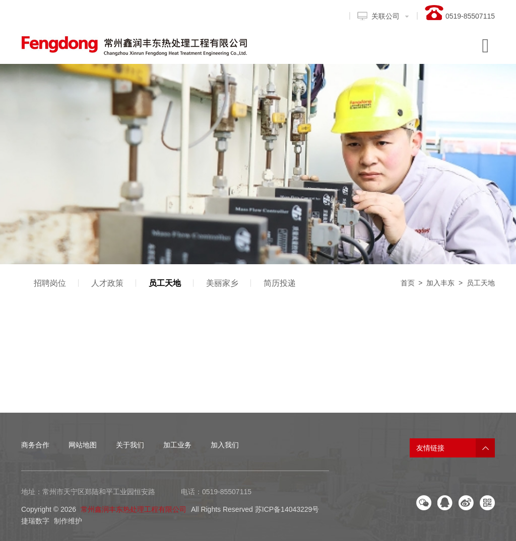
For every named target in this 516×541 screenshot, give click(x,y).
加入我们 (225, 445)
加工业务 (177, 445)
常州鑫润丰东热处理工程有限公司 (133, 509)
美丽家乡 (222, 283)
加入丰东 (440, 283)
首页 (408, 283)
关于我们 (130, 445)
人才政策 (107, 283)
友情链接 (430, 448)
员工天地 (165, 283)
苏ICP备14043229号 (287, 509)
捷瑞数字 (35, 521)
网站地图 (83, 445)
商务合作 (35, 445)
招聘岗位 (50, 283)
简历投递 (280, 283)
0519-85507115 (226, 492)
